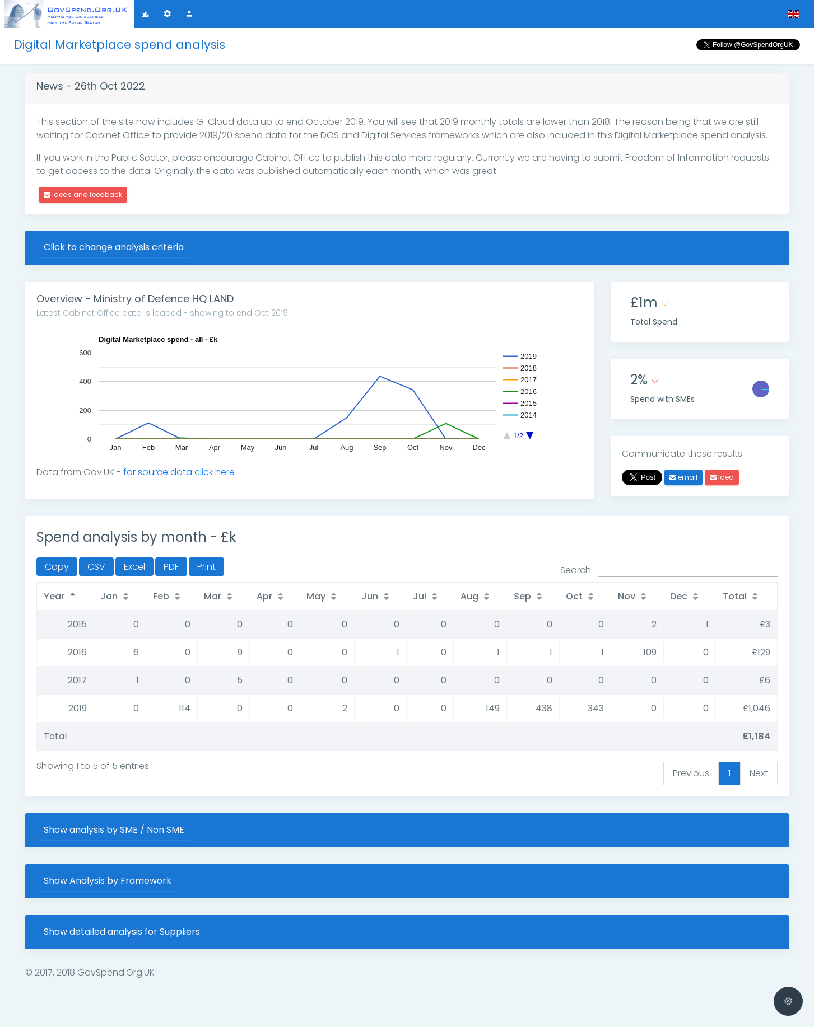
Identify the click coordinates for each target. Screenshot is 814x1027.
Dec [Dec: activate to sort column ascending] (678, 596)
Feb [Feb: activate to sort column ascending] (161, 596)
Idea (722, 477)
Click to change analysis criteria (114, 247)
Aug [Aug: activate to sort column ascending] (469, 596)
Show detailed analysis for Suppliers (122, 931)
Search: (669, 570)
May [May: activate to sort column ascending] (315, 596)
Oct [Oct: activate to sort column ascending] (574, 596)
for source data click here (179, 472)
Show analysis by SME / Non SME (114, 829)
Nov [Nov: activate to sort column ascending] (626, 596)
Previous (691, 773)
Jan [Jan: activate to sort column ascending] (109, 596)
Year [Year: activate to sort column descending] (54, 596)
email (683, 477)
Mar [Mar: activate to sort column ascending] (212, 596)
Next (759, 773)
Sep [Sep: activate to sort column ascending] (522, 596)
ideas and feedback (83, 194)
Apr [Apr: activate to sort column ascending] (264, 596)
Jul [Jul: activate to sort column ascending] (419, 596)
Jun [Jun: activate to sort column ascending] (369, 596)
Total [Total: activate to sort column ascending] (735, 596)
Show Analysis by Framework (107, 880)
